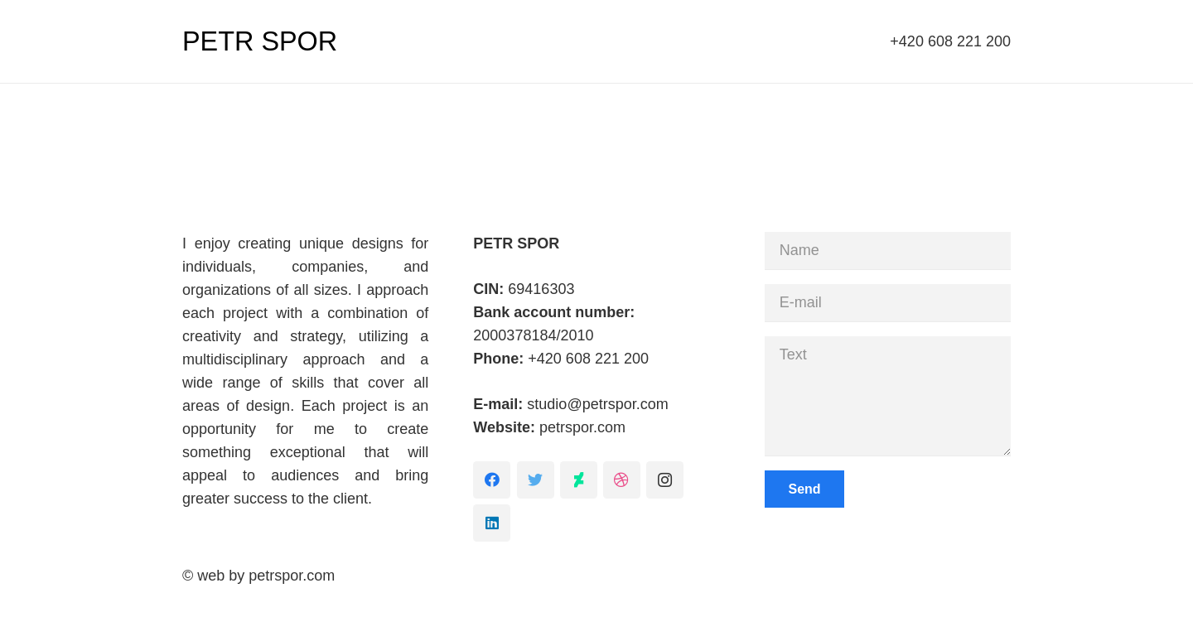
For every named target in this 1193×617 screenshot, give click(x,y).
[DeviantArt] (578, 480)
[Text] (888, 396)
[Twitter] (535, 480)
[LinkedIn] (491, 523)
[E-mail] (888, 302)
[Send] (805, 489)
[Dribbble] (621, 480)
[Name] (888, 250)
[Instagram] (664, 480)
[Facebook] (491, 480)
